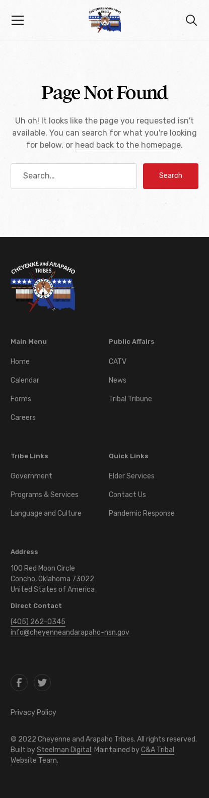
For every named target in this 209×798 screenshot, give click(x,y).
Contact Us (127, 494)
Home (20, 361)
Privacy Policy (33, 712)
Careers (23, 417)
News (117, 380)
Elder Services (132, 476)
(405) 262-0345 (38, 622)
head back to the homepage (128, 145)
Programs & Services (45, 494)
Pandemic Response (142, 513)
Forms (21, 399)
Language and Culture (46, 513)
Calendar (25, 380)
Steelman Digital (64, 750)
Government (31, 476)
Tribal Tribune (130, 399)
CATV (117, 361)
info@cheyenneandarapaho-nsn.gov (70, 632)
